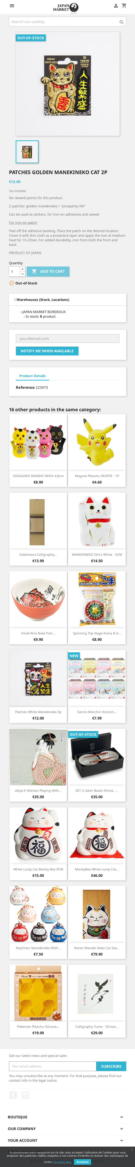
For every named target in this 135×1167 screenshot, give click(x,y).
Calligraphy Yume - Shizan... (97, 1026)
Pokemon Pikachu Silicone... (38, 1026)
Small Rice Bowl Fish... (38, 633)
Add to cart (48, 272)
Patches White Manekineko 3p (38, 712)
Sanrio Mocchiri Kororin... (97, 712)
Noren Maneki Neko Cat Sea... (97, 948)
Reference (25, 387)
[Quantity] (14, 272)
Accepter (83, 1162)
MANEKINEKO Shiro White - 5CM (97, 554)
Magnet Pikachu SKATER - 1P (97, 476)
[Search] (67, 21)
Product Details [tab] (32, 375)
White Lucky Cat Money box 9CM (38, 869)
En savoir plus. (62, 1162)
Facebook (13, 1095)
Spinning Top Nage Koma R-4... (97, 633)
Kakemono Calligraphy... (38, 554)
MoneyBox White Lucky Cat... (97, 869)
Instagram (25, 1095)
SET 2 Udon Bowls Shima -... (96, 790)
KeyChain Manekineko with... (38, 948)
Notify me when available (47, 350)
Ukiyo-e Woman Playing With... (38, 790)
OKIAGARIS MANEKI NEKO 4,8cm (38, 476)
